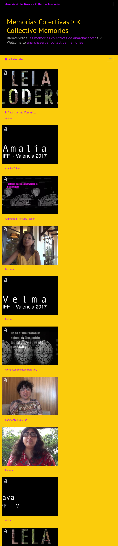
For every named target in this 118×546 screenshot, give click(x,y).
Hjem (6, 59)
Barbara (9, 216)
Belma (67, 216)
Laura (8, 513)
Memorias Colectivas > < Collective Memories (32, 4)
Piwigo (64, 539)
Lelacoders (17, 59)
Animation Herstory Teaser (79, 166)
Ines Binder (70, 414)
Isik (7, 414)
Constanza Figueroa (75, 265)
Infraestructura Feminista (20, 112)
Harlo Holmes (72, 364)
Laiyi (66, 463)
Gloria (8, 364)
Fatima (9, 315)
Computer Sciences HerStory (21, 265)
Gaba (67, 315)
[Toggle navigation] (110, 4)
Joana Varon (11, 463)
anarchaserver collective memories (55, 42)
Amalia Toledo (13, 166)
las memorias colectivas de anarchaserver (62, 38)
